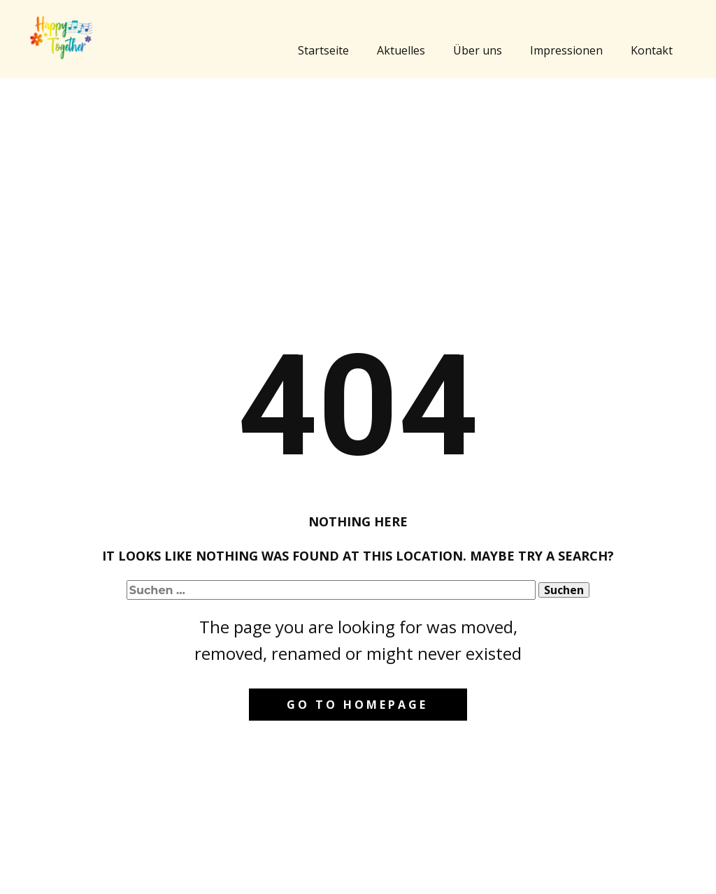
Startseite (323, 50)
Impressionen (566, 50)
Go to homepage (357, 704)
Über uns (477, 50)
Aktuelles (401, 50)
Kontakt (652, 50)
